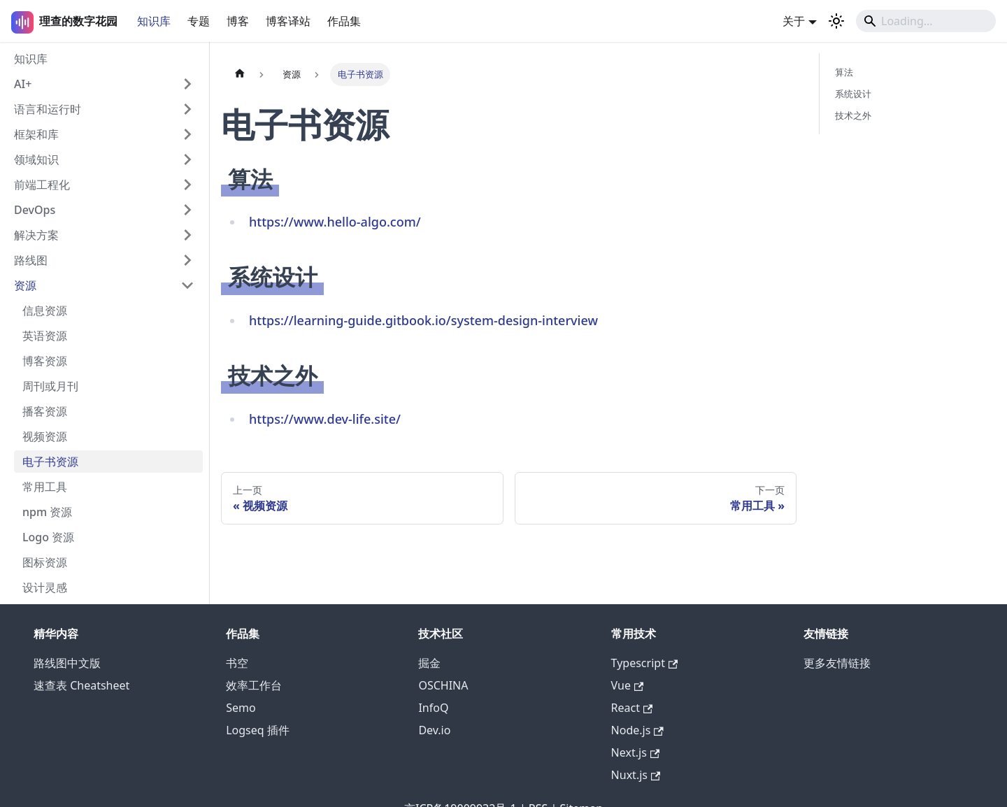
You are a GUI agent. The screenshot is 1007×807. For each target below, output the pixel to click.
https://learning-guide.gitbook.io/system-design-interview (423, 320)
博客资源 (44, 361)
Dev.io (434, 730)
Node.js (637, 730)
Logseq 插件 (258, 730)
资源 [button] (25, 285)
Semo (240, 707)
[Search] (926, 21)
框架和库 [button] (36, 134)
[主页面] (240, 74)
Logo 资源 (48, 537)
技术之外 (853, 115)
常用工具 (44, 486)
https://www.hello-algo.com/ (335, 221)
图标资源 (44, 562)
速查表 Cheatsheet (81, 685)
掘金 (429, 663)
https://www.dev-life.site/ (325, 418)
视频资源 (44, 436)
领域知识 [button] (36, 159)
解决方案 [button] (36, 235)
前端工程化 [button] (42, 184)
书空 (237, 663)
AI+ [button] (22, 84)
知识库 (154, 21)
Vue (627, 685)
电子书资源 (50, 461)
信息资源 (44, 310)
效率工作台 (254, 685)
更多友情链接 (837, 663)
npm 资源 (47, 512)
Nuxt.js (636, 775)
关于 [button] (794, 21)
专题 (198, 21)
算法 (844, 72)
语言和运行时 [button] (47, 109)
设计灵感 (44, 587)
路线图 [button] (31, 260)
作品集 (344, 21)
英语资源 (44, 335)
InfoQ (433, 707)
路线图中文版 (67, 663)
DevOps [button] (34, 209)
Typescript (644, 663)
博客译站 (288, 21)
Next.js (635, 752)
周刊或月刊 (50, 386)
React (632, 707)
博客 (238, 21)
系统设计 (853, 93)
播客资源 (44, 411)
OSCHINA (443, 685)
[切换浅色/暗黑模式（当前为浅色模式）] (836, 21)
